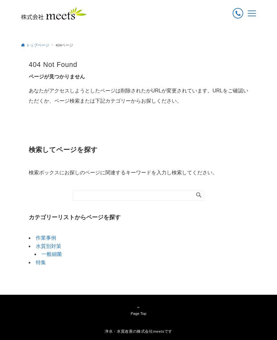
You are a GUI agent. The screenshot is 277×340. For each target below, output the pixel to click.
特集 (41, 262)
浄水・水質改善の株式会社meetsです (138, 331)
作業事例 (46, 238)
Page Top (138, 310)
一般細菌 (51, 254)
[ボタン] (238, 13)
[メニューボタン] (252, 13)
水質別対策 (48, 246)
